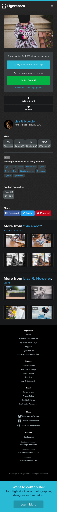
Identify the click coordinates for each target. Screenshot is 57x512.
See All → (8, 282)
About (28, 334)
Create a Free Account (28, 338)
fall (7, 171)
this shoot (32, 226)
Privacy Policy (28, 396)
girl (14, 171)
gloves (8, 166)
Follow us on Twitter (30, 416)
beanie (19, 166)
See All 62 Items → (13, 230)
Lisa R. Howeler (25, 121)
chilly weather (27, 171)
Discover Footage (28, 369)
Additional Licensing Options (28, 87)
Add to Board (28, 99)
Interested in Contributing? (28, 354)
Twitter (28, 213)
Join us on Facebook (30, 420)
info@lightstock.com (28, 444)
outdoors (19, 175)
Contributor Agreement (28, 404)
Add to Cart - (28, 80)
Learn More (28, 504)
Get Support (29, 437)
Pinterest (43, 213)
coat (41, 166)
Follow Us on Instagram (30, 425)
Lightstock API (28, 350)
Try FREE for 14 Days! (28, 342)
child (8, 175)
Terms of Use (28, 392)
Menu (52, 6)
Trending (28, 377)
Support (28, 346)
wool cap (31, 166)
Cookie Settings (28, 400)
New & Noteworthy (28, 381)
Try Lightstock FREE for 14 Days (28, 64)
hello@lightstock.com (28, 460)
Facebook (12, 213)
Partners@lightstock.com (28, 452)
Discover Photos (28, 365)
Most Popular (28, 373)
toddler (41, 171)
